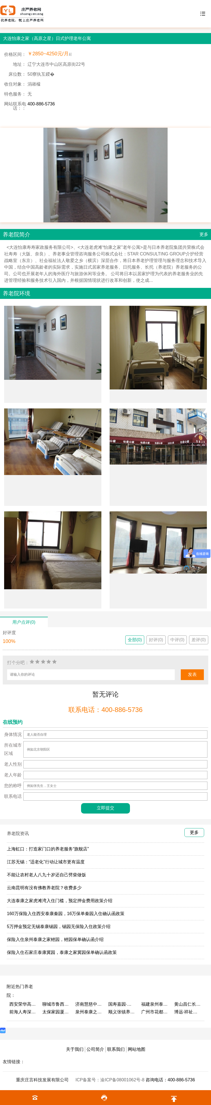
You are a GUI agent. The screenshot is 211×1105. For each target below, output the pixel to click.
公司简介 (95, 1049)
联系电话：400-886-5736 (105, 709)
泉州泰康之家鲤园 (89, 1011)
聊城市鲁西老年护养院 (56, 1004)
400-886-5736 (41, 104)
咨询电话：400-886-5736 (170, 1079)
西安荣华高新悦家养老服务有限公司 (23, 1004)
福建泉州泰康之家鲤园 (155, 1004)
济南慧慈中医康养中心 (89, 1004)
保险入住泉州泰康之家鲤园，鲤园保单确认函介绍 (55, 939)
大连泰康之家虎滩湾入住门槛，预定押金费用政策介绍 (59, 900)
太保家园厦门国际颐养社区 (56, 1011)
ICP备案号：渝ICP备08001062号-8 (111, 1079)
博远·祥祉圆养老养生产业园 (188, 1011)
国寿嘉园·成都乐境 (122, 1004)
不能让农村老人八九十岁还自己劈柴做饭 (46, 874)
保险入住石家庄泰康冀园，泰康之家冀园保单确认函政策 (62, 952)
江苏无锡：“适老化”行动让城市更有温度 (46, 862)
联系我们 (116, 1049)
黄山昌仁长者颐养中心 (188, 1004)
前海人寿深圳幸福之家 (23, 1011)
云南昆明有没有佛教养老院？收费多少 (44, 887)
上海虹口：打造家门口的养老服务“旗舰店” (48, 849)
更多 (203, 234)
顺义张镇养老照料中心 (122, 1011)
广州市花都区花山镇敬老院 (155, 1011)
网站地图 (136, 1049)
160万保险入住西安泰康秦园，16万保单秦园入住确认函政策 (66, 913)
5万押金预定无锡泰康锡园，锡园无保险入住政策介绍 (58, 926)
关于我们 (75, 1049)
